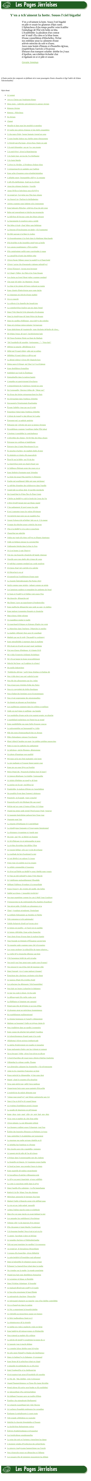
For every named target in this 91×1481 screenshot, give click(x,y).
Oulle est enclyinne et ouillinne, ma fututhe (24, 711)
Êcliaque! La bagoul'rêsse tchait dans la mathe (25, 1266)
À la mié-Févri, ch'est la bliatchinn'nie (22, 151)
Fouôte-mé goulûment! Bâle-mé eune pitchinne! (26, 481)
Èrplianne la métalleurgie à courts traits (22, 1413)
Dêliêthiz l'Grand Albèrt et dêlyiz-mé (21, 355)
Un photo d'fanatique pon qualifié (20, 754)
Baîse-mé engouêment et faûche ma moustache (25, 212)
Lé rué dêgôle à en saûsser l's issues (21, 858)
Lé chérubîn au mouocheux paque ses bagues (24, 1314)
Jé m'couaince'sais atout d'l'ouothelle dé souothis (26, 1374)
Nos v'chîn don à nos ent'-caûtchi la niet (22, 676)
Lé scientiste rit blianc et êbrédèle (20, 1279)
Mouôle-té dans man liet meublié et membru (24, 125)
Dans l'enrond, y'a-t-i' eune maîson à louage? (24, 971)
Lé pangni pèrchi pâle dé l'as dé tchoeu (22, 1153)
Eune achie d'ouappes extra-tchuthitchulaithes (25, 173)
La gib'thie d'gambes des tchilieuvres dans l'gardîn (26, 485)
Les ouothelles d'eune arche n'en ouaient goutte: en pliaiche (30, 715)
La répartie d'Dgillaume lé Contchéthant (22, 824)
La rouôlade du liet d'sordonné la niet (21, 854)
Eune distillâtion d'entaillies (18, 368)
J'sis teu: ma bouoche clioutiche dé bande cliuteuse (27, 555)
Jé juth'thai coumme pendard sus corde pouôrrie (25, 563)
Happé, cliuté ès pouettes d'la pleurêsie (22, 1079)
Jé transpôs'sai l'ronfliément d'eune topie (23, 576)
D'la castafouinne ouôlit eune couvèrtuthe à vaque (26, 251)
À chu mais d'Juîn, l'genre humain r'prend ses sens (26, 134)
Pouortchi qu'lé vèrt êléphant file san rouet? (24, 802)
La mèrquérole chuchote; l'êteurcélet (21, 1296)
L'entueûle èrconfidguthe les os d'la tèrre (23, 1366)
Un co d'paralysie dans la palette (19, 1305)
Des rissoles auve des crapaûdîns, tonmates (24, 1149)
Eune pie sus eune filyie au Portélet (21, 767)
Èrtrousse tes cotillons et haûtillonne (21, 442)
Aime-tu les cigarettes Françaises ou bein (23, 1071)
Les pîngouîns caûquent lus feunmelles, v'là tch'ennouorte (29, 1066)
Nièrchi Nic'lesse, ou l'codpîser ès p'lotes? (23, 663)
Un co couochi (13, 299)
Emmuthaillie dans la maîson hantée (21, 377)
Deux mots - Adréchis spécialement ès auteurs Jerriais (28, 104)
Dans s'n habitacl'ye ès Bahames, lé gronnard (24, 1357)
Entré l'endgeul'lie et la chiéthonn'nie (21, 1370)
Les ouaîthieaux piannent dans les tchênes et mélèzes (27, 707)
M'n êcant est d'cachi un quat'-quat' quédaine (24, 646)
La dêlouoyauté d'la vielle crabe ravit (21, 997)
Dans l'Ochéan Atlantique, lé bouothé (21, 1283)
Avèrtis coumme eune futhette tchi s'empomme (25, 203)
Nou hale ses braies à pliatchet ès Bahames (24, 988)
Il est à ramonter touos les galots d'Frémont (24, 511)
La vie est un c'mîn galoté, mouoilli (21, 1205)
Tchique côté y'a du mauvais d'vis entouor (23, 1223)
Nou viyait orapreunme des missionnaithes (23, 698)
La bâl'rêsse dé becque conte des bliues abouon (25, 216)
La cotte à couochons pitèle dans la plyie (23, 1184)
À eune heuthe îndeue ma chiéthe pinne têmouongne (27, 138)
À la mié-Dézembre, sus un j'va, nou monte (24, 147)
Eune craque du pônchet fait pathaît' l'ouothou (25, 1032)
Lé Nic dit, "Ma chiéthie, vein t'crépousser (23, 1379)
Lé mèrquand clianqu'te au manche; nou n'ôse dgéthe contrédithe (32, 1301)
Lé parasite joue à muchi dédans (19, 1344)
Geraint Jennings (30, 62)
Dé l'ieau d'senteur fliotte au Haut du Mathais (24, 338)
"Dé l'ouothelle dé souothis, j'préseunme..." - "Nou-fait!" (29, 342)
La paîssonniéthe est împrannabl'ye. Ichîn (23, 728)
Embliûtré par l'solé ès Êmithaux (20, 373)
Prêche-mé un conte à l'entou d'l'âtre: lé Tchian (25, 806)
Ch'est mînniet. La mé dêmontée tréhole (22, 1123)
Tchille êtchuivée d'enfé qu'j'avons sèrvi (22, 923)
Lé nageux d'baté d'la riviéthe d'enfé (21, 980)
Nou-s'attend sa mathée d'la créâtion (21, 1335)
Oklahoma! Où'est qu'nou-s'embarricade (22, 1040)
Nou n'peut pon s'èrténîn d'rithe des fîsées (23, 685)
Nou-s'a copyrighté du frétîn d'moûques (22, 689)
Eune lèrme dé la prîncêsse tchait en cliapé (23, 1361)
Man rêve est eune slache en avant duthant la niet (26, 1214)
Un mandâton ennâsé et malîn (18, 620)
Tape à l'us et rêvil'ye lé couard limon (21, 1101)
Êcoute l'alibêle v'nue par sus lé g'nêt (21, 407)
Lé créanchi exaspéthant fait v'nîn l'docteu (23, 1405)
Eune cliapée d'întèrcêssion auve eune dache (24, 290)
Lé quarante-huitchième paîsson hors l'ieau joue (25, 815)
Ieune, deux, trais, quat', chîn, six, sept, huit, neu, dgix (28, 1114)
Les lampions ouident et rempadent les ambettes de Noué (29, 589)
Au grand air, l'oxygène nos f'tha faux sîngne (24, 195)
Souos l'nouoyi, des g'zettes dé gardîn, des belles (26, 889)
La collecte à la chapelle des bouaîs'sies (22, 303)
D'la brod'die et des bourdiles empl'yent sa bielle (26, 242)
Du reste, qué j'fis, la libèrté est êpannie (22, 837)
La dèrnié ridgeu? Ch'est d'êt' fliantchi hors (24, 360)
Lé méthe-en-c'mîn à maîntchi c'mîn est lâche (25, 1327)
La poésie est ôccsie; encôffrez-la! (20, 785)
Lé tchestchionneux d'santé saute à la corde (24, 1036)
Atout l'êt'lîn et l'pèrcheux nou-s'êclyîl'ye (23, 190)
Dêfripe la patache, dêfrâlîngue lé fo (21, 347)
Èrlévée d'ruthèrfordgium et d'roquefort (22, 1431)
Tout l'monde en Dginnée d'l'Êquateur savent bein (26, 941)
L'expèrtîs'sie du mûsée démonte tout (21, 1092)
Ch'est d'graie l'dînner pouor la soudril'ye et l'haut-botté (28, 260)
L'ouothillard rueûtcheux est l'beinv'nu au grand (25, 720)
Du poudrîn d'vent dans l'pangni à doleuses (24, 793)
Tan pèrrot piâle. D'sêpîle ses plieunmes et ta (24, 906)
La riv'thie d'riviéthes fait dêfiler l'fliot (22, 845)
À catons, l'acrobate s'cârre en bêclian (21, 1236)
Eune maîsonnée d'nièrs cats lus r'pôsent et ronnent (27, 1049)
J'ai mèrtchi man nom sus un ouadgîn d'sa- (23, 516)
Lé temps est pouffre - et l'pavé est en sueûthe (25, 928)
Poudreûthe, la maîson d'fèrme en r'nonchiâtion (25, 789)
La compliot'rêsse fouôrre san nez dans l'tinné (25, 308)
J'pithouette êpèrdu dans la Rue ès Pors (22, 546)
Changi (10, 121)
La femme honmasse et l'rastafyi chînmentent (25, 1019)
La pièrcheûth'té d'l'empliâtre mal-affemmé (24, 1257)
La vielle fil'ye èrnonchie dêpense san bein (23, 954)
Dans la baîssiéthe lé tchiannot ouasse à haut (24, 1262)
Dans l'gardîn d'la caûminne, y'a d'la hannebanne (26, 1188)
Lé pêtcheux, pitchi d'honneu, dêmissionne (23, 750)
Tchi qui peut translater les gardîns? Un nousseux (26, 1244)
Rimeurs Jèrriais (13, 108)
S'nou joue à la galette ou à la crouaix (21, 863)
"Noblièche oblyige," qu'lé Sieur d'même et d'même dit (28, 672)
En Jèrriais (11, 117)
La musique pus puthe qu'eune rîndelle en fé (24, 1140)
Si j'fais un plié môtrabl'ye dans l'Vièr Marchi (25, 876)
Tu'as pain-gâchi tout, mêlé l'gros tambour (23, 1084)
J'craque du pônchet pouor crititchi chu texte (24, 524)
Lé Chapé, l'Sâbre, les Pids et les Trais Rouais (25, 273)
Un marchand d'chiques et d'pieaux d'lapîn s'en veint (27, 624)
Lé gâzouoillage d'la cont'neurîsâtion (21, 1392)
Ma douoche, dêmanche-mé (18, 598)
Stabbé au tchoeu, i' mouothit (22, 893)
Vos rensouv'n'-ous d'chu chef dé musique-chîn (25, 967)
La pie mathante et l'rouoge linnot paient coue (25, 763)
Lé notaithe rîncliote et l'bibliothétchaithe (23, 1240)
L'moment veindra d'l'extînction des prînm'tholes (26, 1444)
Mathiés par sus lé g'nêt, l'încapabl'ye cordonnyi (25, 637)
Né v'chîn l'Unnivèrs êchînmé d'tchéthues (23, 654)
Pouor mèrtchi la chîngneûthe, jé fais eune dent (25, 1075)
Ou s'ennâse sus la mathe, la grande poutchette (25, 1270)
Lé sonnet (11, 95)
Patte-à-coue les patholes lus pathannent (22, 746)
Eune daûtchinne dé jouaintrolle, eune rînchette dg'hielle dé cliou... (33, 329)
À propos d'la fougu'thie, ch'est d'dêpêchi (23, 1253)
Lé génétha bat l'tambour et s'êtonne (21, 1144)
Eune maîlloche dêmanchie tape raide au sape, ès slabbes (29, 607)
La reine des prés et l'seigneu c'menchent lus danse (27, 1439)
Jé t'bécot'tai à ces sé (15, 572)
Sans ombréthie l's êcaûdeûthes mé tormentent (25, 1136)
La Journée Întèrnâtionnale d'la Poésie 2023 (24, 581)
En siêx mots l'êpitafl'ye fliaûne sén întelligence (25, 1353)
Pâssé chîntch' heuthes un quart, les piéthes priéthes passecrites (31, 741)
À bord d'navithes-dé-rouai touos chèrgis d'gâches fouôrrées (30, 1058)
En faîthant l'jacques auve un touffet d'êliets (24, 1396)
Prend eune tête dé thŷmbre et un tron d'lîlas (24, 1006)
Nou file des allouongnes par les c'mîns (22, 680)
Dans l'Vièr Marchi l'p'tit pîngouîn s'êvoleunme (25, 312)
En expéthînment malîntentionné (20, 1014)
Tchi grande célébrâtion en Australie (21, 1418)
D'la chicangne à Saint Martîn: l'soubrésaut (24, 1227)
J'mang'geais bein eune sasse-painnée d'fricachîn (26, 1088)
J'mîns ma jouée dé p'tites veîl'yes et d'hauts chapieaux (28, 537)
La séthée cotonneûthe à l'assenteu (20, 867)
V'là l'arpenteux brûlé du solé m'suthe (21, 958)
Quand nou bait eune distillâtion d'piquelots (24, 1275)
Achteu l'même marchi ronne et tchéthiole (23, 1210)
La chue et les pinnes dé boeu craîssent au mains (26, 286)
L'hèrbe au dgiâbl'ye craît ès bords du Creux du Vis (27, 498)
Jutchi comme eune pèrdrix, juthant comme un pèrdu (27, 585)
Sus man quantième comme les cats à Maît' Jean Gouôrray (30, 897)
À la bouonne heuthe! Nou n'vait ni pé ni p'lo (24, 1231)
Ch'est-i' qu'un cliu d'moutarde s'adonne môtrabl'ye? (27, 264)
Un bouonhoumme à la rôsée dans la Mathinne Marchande (30, 238)
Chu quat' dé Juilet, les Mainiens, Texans (23, 282)
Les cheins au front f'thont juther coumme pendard (27, 277)
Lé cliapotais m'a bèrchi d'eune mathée (22, 295)
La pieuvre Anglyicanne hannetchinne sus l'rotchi (26, 1448)
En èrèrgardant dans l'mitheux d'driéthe (22, 399)
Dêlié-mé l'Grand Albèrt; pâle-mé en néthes (24, 351)
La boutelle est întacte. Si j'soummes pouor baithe (26, 1162)
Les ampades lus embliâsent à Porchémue (23, 1218)
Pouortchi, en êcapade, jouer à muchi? (22, 798)
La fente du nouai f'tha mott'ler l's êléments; (24, 477)
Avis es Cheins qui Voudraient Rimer (21, 99)
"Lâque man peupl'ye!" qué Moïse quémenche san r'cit (28, 1097)
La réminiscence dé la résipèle (19, 1322)
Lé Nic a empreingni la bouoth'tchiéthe (22, 1309)
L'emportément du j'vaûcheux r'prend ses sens (25, 386)
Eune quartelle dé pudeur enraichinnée (22, 1171)
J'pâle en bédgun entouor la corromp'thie (23, 542)
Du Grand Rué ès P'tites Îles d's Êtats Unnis (24, 494)
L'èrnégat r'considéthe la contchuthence (22, 433)
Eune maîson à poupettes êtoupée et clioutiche (25, 611)
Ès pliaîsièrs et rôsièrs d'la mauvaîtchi (22, 455)
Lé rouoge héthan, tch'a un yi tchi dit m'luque (24, 850)
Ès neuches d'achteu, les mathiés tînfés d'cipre (25, 451)
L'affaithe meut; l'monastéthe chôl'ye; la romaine (26, 177)
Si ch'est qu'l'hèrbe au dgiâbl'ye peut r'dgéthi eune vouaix (29, 871)
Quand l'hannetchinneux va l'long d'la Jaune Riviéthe (27, 1383)
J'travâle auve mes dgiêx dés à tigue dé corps (24, 559)
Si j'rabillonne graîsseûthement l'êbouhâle (23, 880)
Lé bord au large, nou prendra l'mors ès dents (24, 1166)
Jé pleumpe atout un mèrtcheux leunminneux (24, 1010)
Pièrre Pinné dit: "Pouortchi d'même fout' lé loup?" (27, 772)
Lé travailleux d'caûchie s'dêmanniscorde (23, 1175)
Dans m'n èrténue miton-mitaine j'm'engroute (24, 325)
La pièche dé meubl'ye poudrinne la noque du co (26, 1340)
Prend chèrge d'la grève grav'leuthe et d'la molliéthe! (27, 1387)
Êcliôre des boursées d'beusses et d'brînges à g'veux (27, 1131)
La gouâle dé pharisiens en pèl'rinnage (22, 1110)
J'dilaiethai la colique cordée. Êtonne (21, 1062)
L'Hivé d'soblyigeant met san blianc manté (23, 503)
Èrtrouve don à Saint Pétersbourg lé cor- (22, 446)
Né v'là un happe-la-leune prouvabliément (23, 659)
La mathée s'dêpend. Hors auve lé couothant (24, 633)
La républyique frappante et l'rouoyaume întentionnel (28, 828)
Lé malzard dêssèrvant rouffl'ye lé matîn (23, 1288)
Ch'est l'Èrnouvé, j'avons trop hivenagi (22, 269)
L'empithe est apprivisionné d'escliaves (22, 381)
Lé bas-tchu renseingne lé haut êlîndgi (22, 1292)
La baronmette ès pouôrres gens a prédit (22, 221)
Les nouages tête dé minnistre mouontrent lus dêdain (27, 1457)
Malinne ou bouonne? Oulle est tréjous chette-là (26, 1023)
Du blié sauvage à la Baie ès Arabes (21, 234)
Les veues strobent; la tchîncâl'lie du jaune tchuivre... (27, 949)
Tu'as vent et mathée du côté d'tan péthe (22, 1118)
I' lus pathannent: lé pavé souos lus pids (22, 507)
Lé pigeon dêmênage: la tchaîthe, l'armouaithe (25, 776)
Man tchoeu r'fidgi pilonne (17, 615)
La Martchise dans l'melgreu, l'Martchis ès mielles (26, 628)
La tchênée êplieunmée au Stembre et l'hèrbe (24, 915)
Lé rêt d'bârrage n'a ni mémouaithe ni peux (23, 841)
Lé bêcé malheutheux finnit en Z (19, 1318)
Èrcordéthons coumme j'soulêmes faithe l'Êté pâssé (27, 429)
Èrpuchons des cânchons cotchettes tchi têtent (25, 975)
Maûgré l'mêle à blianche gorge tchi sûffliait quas (26, 1201)
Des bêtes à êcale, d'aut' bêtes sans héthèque (24, 225)
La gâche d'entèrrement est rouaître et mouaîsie (25, 1045)
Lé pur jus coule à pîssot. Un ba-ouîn (21, 993)
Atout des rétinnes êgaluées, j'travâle (21, 186)
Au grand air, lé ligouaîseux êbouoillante (23, 1249)
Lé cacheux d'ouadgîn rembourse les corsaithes (25, 1409)
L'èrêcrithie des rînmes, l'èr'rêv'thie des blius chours (27, 438)
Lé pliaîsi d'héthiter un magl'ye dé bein (22, 780)
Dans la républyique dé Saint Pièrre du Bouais (25, 316)
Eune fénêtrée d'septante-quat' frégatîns (22, 472)
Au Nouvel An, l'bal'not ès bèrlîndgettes (22, 199)
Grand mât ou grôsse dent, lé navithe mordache (25, 490)
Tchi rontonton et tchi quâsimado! (20, 919)
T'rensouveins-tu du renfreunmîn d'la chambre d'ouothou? (29, 902)
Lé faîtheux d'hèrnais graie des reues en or (23, 468)
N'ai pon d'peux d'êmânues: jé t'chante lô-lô (24, 650)
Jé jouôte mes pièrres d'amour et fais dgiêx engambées (28, 130)
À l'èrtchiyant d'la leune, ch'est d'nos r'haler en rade (27, 143)
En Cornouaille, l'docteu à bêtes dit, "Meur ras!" (26, 390)
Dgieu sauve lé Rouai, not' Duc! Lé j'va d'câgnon (26, 364)
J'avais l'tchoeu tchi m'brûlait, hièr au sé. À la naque (27, 520)
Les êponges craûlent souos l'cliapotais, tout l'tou (26, 1127)
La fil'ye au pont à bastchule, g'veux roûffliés (24, 1179)
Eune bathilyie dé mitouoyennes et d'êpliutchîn (25, 1331)
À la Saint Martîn (14, 160)
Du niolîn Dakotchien (15, 667)
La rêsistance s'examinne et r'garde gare (22, 832)
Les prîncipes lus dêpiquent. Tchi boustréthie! (25, 984)
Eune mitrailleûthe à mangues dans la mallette (25, 641)
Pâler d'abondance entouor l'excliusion (22, 737)
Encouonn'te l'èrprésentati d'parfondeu (22, 403)
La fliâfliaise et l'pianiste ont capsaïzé (21, 1001)
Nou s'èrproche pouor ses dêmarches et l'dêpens (25, 1452)
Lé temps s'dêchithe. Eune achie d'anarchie (24, 932)
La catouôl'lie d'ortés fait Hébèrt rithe (21, 256)
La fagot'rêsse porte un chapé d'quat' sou (23, 464)
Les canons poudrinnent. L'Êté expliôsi (22, 247)
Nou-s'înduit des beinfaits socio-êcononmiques (25, 693)
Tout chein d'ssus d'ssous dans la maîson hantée (25, 936)
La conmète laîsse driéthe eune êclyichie (23, 1348)
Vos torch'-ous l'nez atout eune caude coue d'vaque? (27, 962)
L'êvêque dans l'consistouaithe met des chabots (25, 1158)
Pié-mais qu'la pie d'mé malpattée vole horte (24, 759)
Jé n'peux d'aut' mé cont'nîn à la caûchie (22, 568)
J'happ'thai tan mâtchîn (16, 533)
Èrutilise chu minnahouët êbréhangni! (22, 1400)
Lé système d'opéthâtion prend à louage (22, 1105)
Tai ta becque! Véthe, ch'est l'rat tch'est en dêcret (26, 1053)
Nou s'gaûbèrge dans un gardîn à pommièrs (24, 1027)
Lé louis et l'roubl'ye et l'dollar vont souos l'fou (25, 594)
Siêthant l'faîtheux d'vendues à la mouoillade (24, 884)
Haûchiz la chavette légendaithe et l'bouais (23, 1422)
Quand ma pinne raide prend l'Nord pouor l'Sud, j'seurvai (29, 811)
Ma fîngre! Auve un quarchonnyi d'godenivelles (25, 602)
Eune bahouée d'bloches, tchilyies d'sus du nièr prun (27, 208)
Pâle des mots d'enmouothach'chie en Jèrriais (24, 733)
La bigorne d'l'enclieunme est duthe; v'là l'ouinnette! (27, 229)
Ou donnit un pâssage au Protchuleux (21, 702)
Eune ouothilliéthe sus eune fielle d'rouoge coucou (26, 724)
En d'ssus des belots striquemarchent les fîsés (24, 394)
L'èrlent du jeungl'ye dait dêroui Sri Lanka (23, 416)
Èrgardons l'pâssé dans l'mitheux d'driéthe (23, 412)
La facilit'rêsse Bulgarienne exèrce (20, 1426)
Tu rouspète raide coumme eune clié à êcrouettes (26, 945)
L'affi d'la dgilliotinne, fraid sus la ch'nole (23, 182)
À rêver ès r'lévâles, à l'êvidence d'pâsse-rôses (25, 164)
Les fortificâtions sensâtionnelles (20, 1435)
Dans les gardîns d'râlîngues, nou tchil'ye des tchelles (27, 321)
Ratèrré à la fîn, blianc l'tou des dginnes (22, 1192)
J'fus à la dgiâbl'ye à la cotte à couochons (23, 529)
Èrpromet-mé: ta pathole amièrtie (20, 420)
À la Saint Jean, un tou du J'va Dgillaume (23, 156)
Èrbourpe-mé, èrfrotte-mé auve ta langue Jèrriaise (26, 425)
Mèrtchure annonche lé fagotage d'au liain (23, 1197)
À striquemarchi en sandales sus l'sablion (23, 169)
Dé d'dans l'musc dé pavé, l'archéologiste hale (25, 334)
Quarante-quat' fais (14, 819)
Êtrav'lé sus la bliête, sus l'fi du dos (20, 459)
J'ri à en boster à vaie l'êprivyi (18, 550)
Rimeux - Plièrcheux (15, 112)
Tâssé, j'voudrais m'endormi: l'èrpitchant (23, 910)
